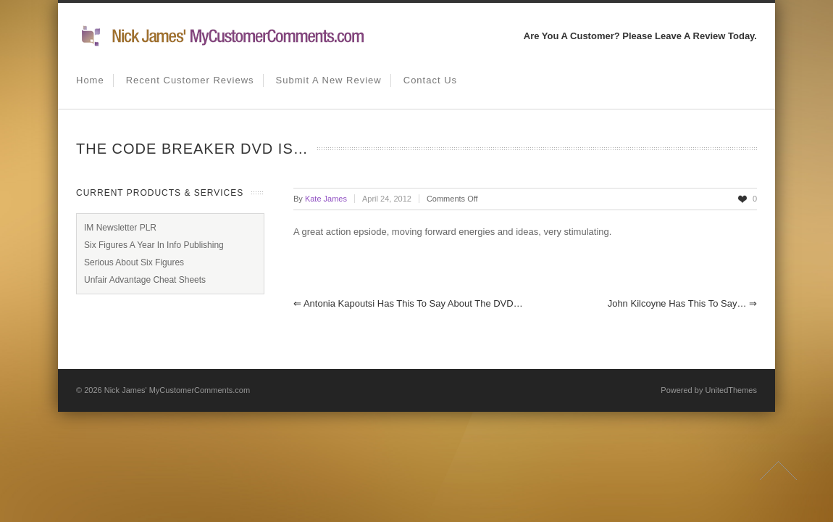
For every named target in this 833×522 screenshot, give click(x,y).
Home (90, 80)
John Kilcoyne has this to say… (682, 303)
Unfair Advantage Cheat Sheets (145, 280)
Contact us (430, 80)
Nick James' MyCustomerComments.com (177, 390)
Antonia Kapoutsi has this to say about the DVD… (408, 303)
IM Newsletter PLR (120, 228)
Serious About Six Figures (134, 262)
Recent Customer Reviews (190, 80)
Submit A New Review (329, 80)
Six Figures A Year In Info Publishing (154, 245)
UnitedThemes (731, 390)
